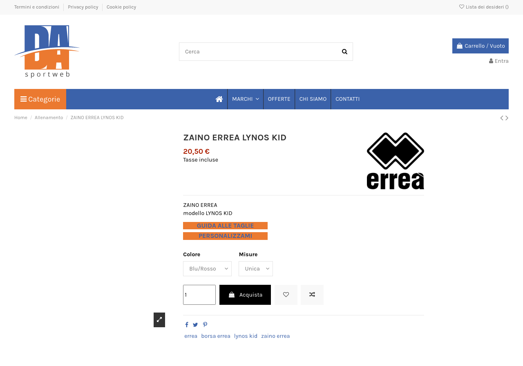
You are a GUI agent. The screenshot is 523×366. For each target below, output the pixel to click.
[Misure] (256, 268)
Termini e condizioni (37, 7)
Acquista (245, 294)
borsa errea (215, 336)
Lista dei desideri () (483, 7)
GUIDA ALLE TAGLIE (225, 225)
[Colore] (207, 268)
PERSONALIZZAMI (225, 236)
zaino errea (275, 336)
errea (190, 336)
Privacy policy (83, 7)
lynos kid (246, 336)
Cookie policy (121, 7)
